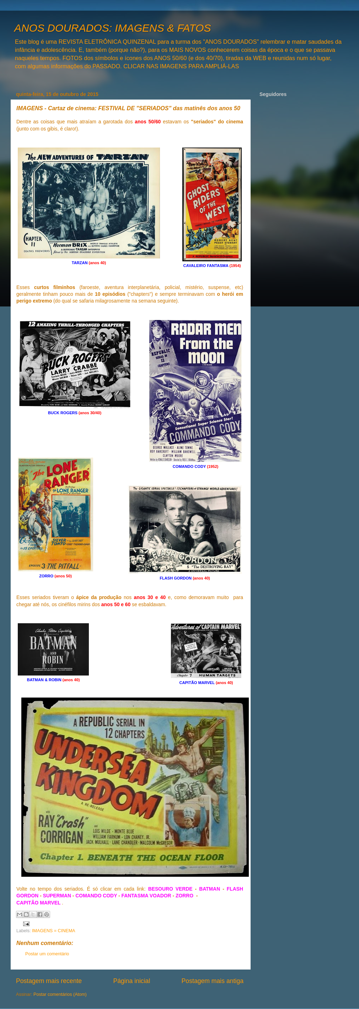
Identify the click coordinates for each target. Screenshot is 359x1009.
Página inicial (131, 980)
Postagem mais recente (49, 980)
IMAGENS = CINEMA (53, 930)
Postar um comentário (47, 953)
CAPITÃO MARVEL (39, 903)
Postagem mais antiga (212, 980)
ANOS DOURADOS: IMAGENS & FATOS (112, 28)
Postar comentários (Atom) (60, 994)
